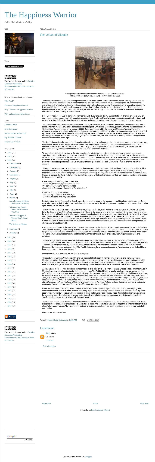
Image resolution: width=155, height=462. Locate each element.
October (13, 171)
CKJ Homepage (11, 129)
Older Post (144, 403)
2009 (10, 283)
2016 (10, 256)
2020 (10, 241)
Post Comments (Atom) (100, 410)
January (13, 233)
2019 (10, 245)
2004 (10, 302)
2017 (10, 253)
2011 (10, 275)
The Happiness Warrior (41, 14)
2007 (10, 291)
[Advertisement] (95, 376)
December (14, 163)
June (12, 186)
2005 (10, 298)
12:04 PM (49, 340)
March (13, 198)
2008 (10, 287)
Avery (48, 333)
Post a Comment (49, 346)
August (13, 179)
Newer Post (46, 403)
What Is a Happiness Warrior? (16, 105)
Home (95, 403)
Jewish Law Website (13, 142)
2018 (10, 249)
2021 (10, 237)
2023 (10, 156)
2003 (10, 306)
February (13, 229)
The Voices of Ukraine (18, 224)
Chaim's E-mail (11, 125)
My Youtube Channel (13, 137)
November (14, 167)
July (12, 182)
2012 (10, 272)
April (12, 194)
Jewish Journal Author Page (15, 133)
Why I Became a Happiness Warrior (19, 110)
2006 (10, 295)
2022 (10, 160)
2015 (10, 260)
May (12, 190)
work (10, 81)
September (14, 175)
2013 (10, 268)
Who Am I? (9, 101)
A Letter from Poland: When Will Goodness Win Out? (19, 209)
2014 (10, 264)
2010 (10, 279)
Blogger (88, 457)
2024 (10, 153)
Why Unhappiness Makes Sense (17, 114)
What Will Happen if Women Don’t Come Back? (19, 218)
